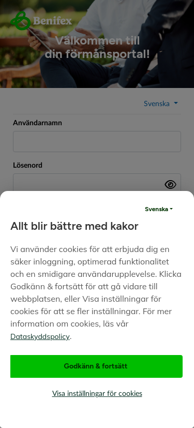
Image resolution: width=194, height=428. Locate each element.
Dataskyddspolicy (40, 336)
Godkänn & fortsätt (96, 366)
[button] (159, 209)
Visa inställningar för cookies (97, 393)
